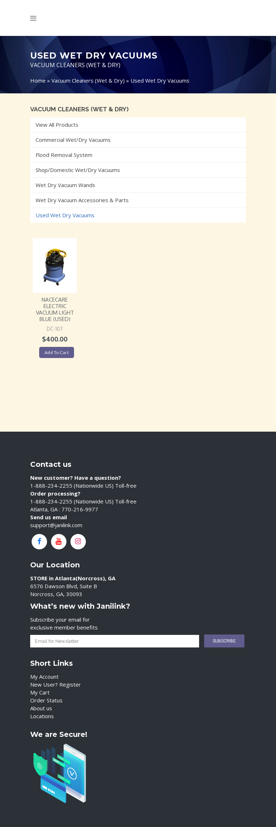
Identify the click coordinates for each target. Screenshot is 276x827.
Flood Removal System (64, 154)
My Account (44, 676)
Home (38, 80)
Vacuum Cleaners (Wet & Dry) (88, 80)
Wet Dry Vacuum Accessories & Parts (82, 200)
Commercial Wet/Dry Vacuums (73, 139)
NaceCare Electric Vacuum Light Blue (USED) (55, 309)
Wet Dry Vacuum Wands (65, 185)
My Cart (40, 692)
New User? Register (55, 684)
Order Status (46, 700)
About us (41, 708)
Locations (42, 716)
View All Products (57, 124)
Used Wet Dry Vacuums (65, 215)
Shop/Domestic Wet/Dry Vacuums (78, 169)
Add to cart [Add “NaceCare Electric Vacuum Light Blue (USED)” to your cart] (57, 352)
